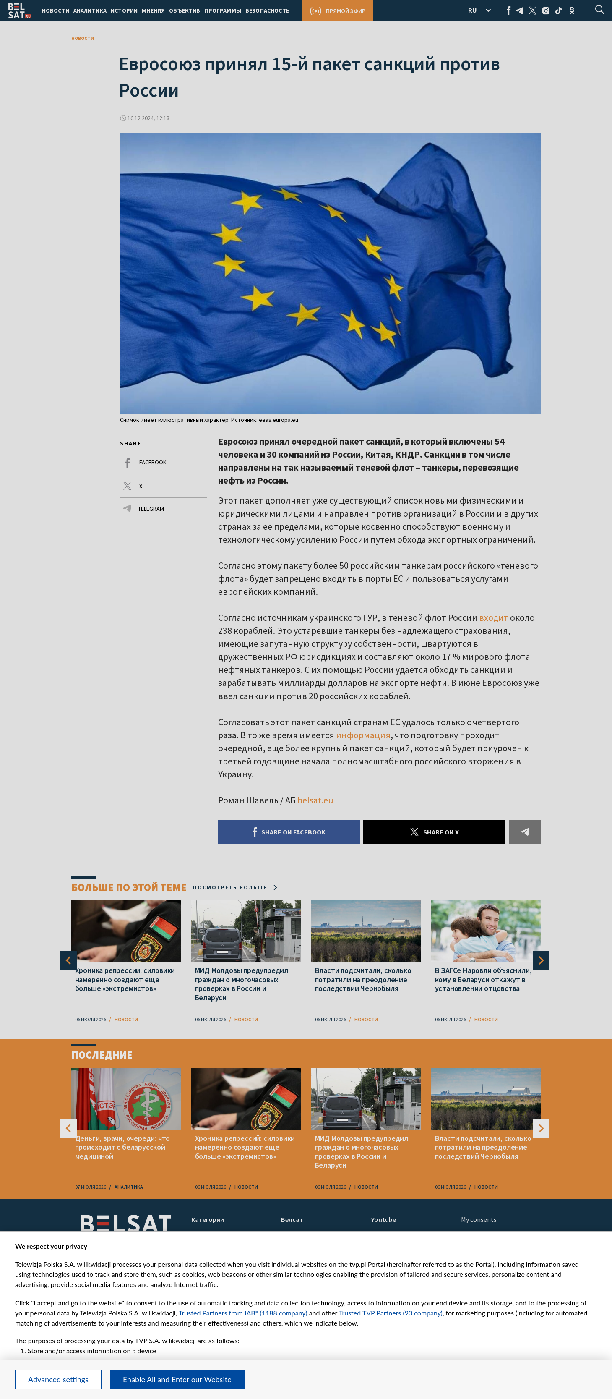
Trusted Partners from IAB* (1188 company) (243, 1313)
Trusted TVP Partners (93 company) (391, 1313)
